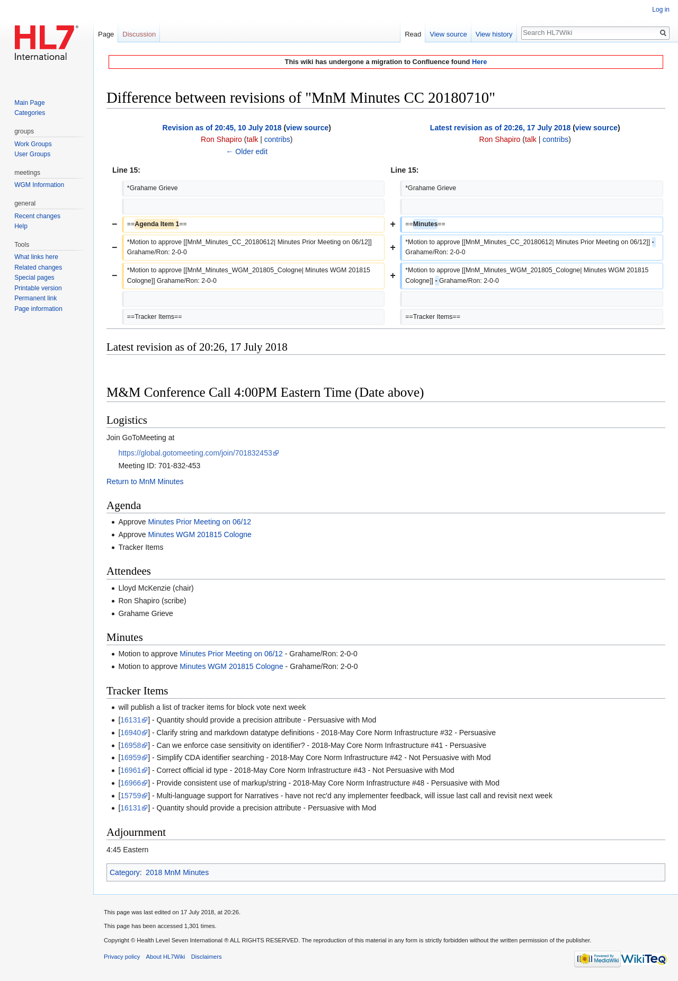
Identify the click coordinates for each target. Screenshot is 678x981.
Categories (29, 113)
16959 (130, 757)
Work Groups (32, 144)
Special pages (34, 277)
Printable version (37, 288)
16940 (130, 732)
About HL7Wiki (165, 956)
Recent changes (37, 216)
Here (479, 62)
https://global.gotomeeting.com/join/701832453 (195, 453)
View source (448, 34)
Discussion (139, 34)
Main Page (29, 102)
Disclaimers (206, 956)
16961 (130, 770)
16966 (130, 783)
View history (494, 34)
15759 (130, 795)
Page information (38, 309)
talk (252, 139)
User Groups (32, 154)
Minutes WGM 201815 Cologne (199, 534)
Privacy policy (122, 956)
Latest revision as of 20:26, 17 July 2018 (500, 127)
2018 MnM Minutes (177, 872)
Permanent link (35, 298)
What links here (36, 257)
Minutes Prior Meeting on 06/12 (199, 522)
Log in (661, 9)
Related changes (38, 267)
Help (21, 226)
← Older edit (246, 151)
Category (125, 872)
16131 (130, 720)
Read (413, 34)
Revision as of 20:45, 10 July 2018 (222, 127)
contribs (277, 139)
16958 (130, 745)
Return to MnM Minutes (145, 481)
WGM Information (39, 185)
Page (106, 34)
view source (307, 127)
